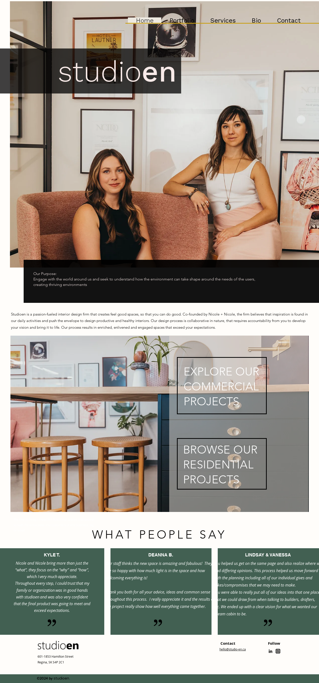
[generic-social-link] (277, 651)
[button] (181, 20)
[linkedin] (270, 651)
